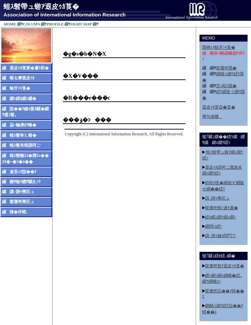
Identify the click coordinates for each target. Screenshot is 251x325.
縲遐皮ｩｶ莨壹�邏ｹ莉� (25, 67)
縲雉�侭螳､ (15, 211)
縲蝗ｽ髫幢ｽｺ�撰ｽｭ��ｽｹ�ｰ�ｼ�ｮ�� (25, 158)
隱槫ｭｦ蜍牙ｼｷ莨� (218, 47)
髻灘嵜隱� (226, 67)
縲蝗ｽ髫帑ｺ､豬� (19, 135)
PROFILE (55, 24)
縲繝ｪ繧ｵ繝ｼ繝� (19, 98)
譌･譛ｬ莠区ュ (217, 197)
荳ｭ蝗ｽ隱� (226, 85)
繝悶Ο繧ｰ (214, 226)
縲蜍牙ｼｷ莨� (16, 88)
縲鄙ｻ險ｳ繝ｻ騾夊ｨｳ (21, 181)
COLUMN (31, 24)
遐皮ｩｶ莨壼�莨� (218, 106)
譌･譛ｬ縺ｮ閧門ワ (220, 235)
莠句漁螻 (212, 116)
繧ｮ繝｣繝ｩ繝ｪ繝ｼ (220, 216)
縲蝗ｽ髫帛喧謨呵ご (21, 145)
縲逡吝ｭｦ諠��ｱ (19, 171)
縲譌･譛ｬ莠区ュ (18, 191)
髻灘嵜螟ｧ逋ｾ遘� (221, 207)
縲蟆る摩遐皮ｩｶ (18, 77)
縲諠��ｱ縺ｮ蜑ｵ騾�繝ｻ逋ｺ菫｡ (25, 111)
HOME (10, 24)
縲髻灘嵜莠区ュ (18, 201)
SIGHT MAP (81, 24)
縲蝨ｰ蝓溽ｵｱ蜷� (19, 124)
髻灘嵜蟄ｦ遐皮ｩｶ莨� (224, 265)
